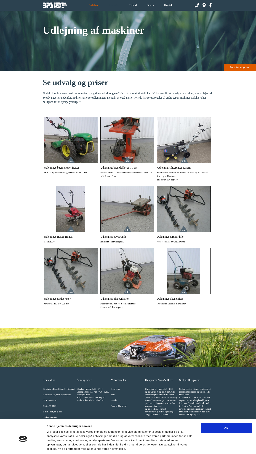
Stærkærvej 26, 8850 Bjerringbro (57, 394)
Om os (150, 5)
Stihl (113, 394)
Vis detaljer (185, 446)
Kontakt (168, 5)
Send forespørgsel (240, 67)
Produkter (113, 5)
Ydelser (93, 5)
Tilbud (133, 5)
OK (226, 412)
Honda (114, 400)
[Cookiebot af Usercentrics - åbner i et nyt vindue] (23, 447)
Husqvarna (115, 389)
